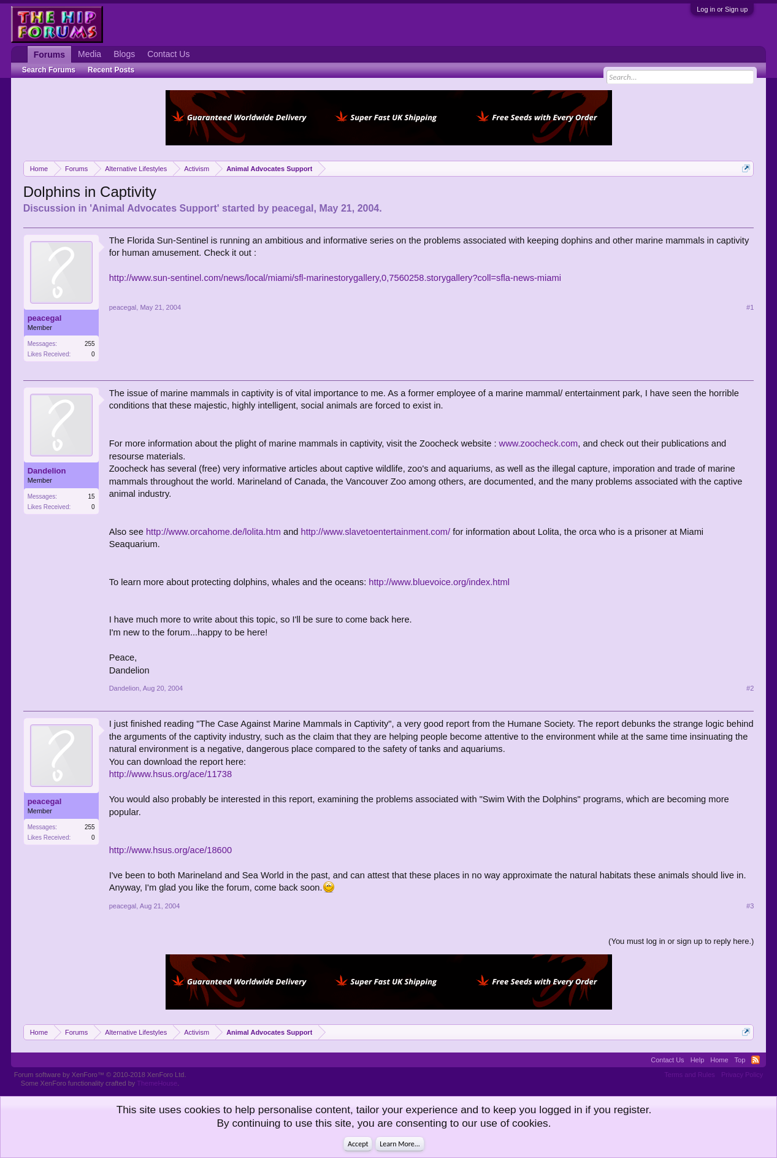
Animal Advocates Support (154, 208)
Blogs (124, 54)
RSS (755, 1060)
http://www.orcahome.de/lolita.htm (213, 532)
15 (91, 496)
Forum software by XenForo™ (100, 1074)
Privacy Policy (742, 1074)
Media (89, 54)
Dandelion (47, 470)
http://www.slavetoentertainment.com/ (376, 532)
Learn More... (400, 1144)
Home (719, 1060)
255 (90, 343)
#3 (750, 906)
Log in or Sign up (722, 9)
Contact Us (168, 54)
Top (740, 1060)
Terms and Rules (689, 1074)
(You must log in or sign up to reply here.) (681, 941)
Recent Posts (111, 70)
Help (698, 1060)
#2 (750, 688)
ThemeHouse (157, 1083)
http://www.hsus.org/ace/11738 (170, 774)
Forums (49, 54)
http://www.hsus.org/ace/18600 (170, 850)
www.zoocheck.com (538, 443)
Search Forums (48, 70)
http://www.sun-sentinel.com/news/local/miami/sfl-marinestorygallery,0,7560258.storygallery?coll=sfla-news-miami (335, 278)
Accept (358, 1144)
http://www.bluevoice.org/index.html (439, 582)
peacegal (292, 208)
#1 (750, 307)
